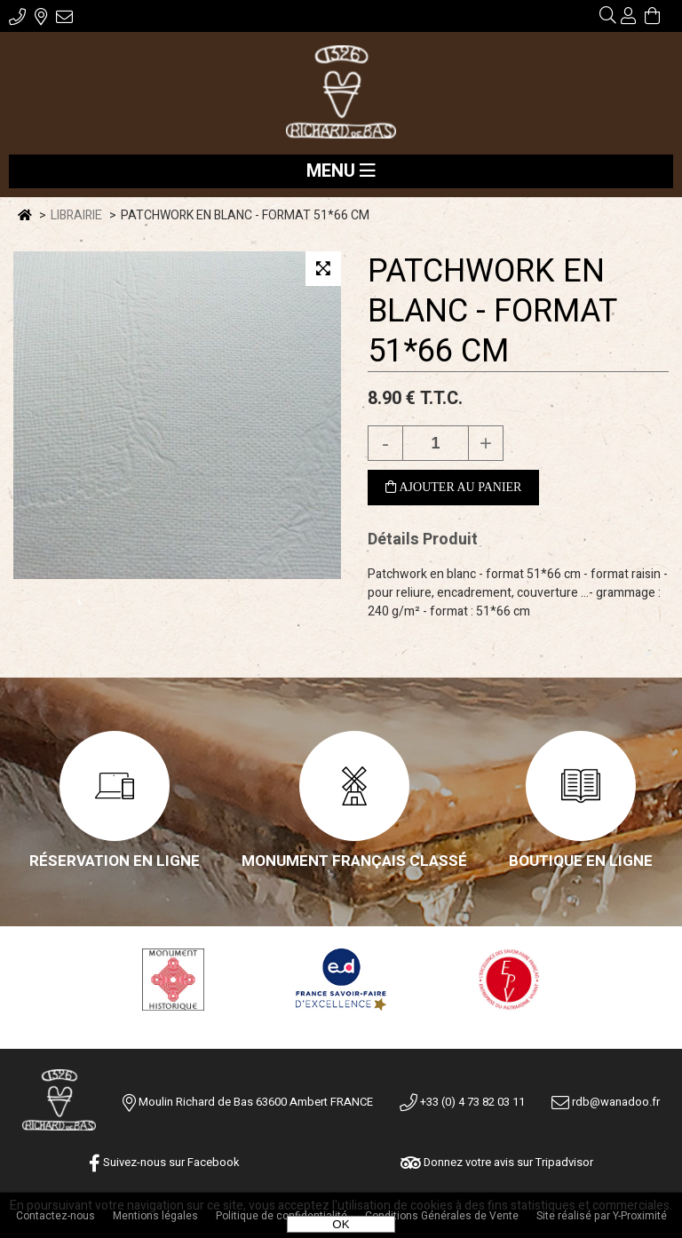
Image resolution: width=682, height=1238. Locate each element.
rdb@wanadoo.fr (605, 1101)
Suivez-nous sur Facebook (164, 1162)
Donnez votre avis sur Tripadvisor (496, 1162)
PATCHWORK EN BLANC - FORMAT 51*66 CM (492, 311)
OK (340, 1224)
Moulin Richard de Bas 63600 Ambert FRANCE (256, 1101)
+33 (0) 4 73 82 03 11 (462, 1101)
